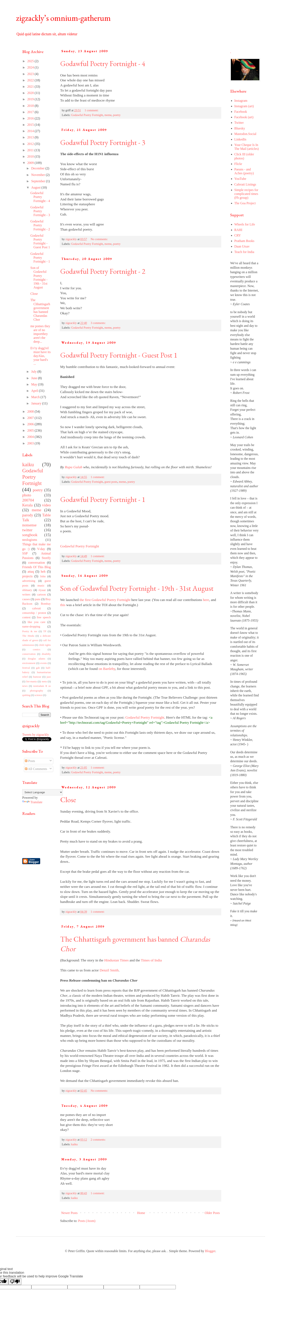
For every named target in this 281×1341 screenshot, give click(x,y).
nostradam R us (42, 686)
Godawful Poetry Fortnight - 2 (102, 271)
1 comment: (92, 110)
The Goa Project (245, 203)
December (38, 168)
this (62, 605)
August (36, 187)
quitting (26, 695)
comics (36, 649)
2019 (31, 99)
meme (108, 115)
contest (26, 617)
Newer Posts (69, 1213)
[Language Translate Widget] (42, 792)
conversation (36, 562)
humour (37, 676)
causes (26, 599)
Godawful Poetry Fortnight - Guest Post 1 (118, 355)
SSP (25, 553)
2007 (31, 418)
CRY (237, 235)
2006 (31, 424)
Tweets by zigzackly (35, 734)
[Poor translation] (14, 1281)
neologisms (29, 539)
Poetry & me (29, 631)
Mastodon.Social (245, 134)
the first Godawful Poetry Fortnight (105, 600)
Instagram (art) (244, 106)
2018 (31, 105)
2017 (31, 112)
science (38, 695)
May (34, 384)
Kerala (27, 505)
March (36, 397)
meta (44, 681)
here (206, 600)
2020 (31, 93)
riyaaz (42, 590)
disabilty (46, 654)
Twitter (239, 122)
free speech (44, 617)
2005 (31, 430)
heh (43, 571)
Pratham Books (244, 241)
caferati (36, 608)
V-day (41, 549)
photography (36, 690)
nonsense (29, 525)
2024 (31, 67)
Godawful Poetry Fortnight (87, 115)
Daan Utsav (242, 246)
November (38, 175)
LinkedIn (240, 139)
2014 (31, 131)
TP (44, 631)
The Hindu (28, 635)
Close (68, 799)
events (43, 663)
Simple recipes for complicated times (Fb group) (246, 193)
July (34, 371)
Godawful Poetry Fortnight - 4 (102, 63)
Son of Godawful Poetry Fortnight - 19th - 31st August (137, 588)
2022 (31, 80)
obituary (27, 590)
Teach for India (244, 252)
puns (37, 599)
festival (26, 667)
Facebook (240, 111)
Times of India (151, 960)
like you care (36, 622)
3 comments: (99, 323)
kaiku (74, 1144)
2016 (31, 118)
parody (27, 515)
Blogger (210, 1251)
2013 (31, 137)
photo (26, 495)
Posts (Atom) (86, 1221)
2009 (31, 163)
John (42, 576)
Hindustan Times (116, 960)
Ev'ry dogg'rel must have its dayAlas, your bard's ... (40, 356)
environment (28, 663)
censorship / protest (34, 612)
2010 (31, 156)
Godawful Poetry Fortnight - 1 (102, 499)
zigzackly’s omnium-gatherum (63, 18)
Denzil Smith (109, 970)
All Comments (36, 769)
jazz (48, 676)
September (38, 181)
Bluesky (239, 128)
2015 (31, 124)
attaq (31, 571)
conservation (28, 654)
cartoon (41, 594)
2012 (31, 144)
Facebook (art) (243, 117)
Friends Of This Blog (36, 567)
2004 (31, 437)
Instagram (240, 100)
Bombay (46, 603)
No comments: (100, 239)
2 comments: (99, 1139)
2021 (31, 86)
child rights (45, 645)
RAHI (238, 230)
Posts (30, 761)
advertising (28, 580)
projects (27, 576)
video (46, 505)
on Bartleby (107, 669)
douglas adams (36, 658)
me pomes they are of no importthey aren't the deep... (40, 334)
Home (141, 1213)
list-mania (31, 681)
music (41, 585)
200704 (28, 500)
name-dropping (31, 626)
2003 (31, 443)
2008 (31, 411)
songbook (30, 535)
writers (26, 594)
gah (38, 667)
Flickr (238, 164)
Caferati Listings (245, 184)
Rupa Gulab (73, 467)
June (34, 378)
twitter (27, 530)
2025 (31, 61)
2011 (30, 150)
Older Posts (212, 1213)
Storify (46, 558)
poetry (117, 115)
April (35, 390)
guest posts (110, 481)
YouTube (240, 178)
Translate (32, 802)
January (36, 403)
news (25, 686)
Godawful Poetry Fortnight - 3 (102, 142)
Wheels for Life (244, 224)
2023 (31, 74)
